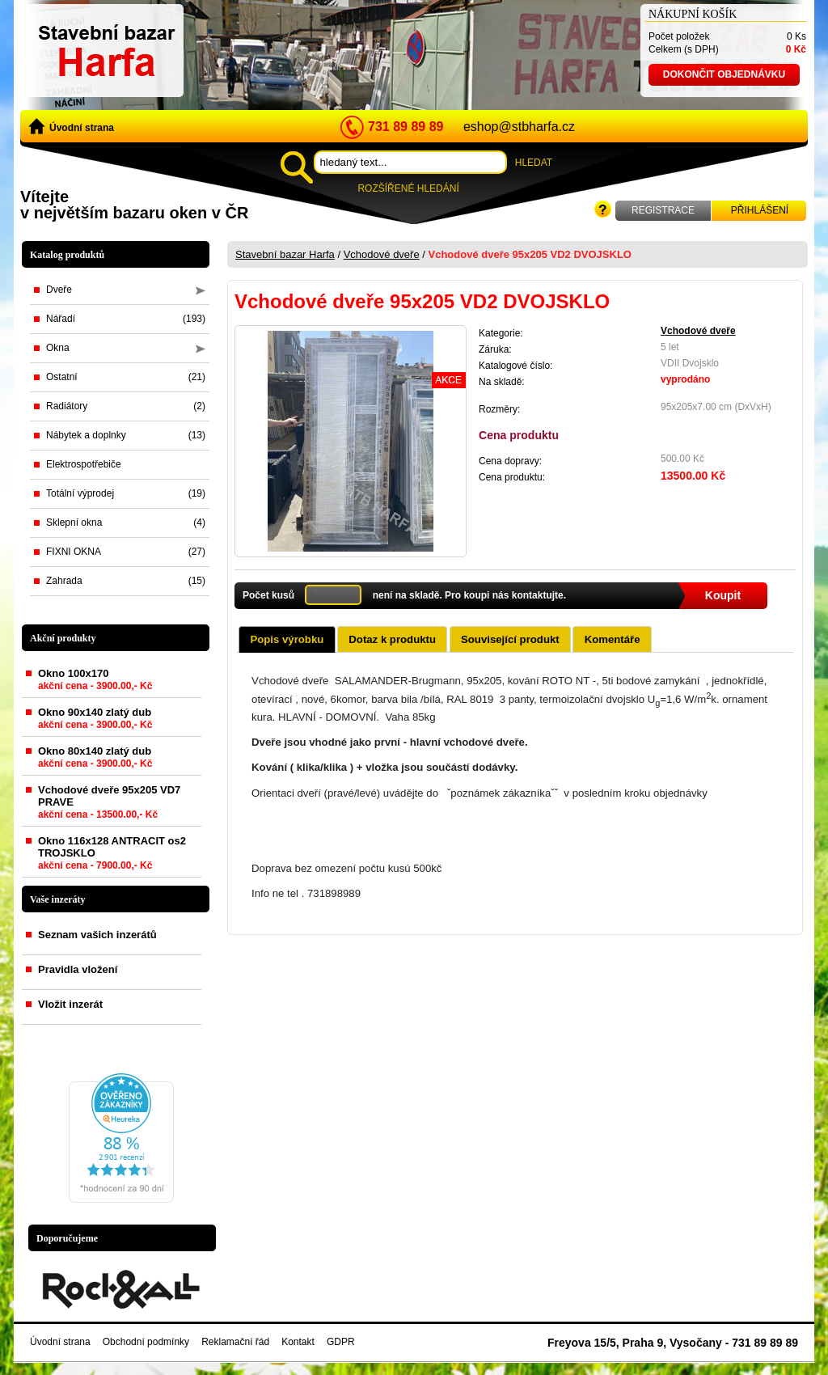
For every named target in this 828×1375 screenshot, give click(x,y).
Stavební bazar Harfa (285, 254)
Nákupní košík (692, 14)
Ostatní (125, 377)
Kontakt (298, 1342)
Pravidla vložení (77, 969)
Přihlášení (759, 210)
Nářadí (125, 318)
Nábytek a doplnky (125, 435)
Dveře (125, 289)
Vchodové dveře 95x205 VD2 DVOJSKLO (530, 254)
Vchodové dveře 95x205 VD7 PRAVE (109, 805)
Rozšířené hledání (407, 188)
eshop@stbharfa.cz (519, 126)
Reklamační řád (235, 1342)
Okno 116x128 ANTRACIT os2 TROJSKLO (112, 856)
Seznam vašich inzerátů (97, 935)
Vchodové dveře (382, 254)
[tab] (287, 639)
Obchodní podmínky (146, 1342)
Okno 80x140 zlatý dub (95, 760)
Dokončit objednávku (724, 74)
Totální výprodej (125, 493)
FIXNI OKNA (125, 551)
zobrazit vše (179, 899)
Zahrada (125, 580)
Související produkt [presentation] (510, 639)
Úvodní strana (71, 127)
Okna (125, 347)
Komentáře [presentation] (612, 639)
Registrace (663, 210)
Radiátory (125, 406)
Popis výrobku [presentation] (286, 639)
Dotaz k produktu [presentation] (392, 639)
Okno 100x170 (95, 682)
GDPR (341, 1342)
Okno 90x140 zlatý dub (95, 721)
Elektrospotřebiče (83, 464)
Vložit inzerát (70, 1004)
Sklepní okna (125, 522)
